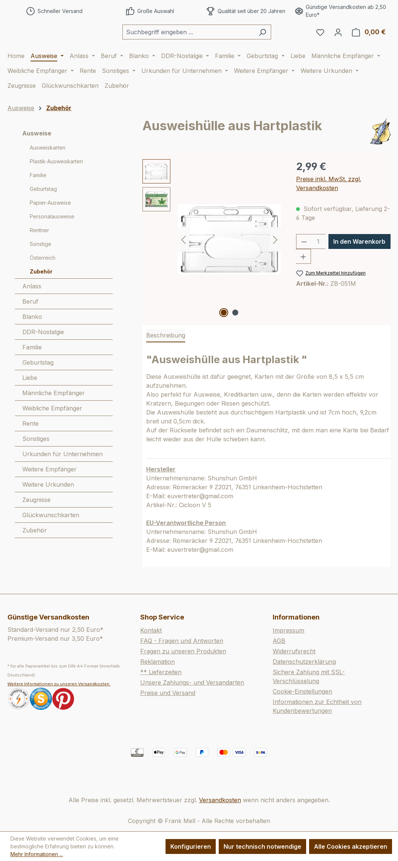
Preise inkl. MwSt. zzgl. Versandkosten (328, 203)
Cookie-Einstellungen (302, 691)
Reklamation (157, 662)
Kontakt (151, 630)
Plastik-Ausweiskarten (56, 181)
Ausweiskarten (47, 167)
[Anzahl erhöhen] (303, 276)
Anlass (31, 306)
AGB (279, 641)
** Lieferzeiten (161, 672)
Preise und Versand (167, 693)
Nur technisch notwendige (262, 846)
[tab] (165, 355)
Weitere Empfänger (49, 489)
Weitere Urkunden (48, 504)
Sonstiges (35, 458)
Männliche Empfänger (53, 413)
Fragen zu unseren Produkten (183, 651)
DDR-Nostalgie (43, 352)
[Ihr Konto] (338, 42)
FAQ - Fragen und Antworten (181, 641)
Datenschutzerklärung (304, 662)
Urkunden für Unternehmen (62, 474)
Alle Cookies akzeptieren (350, 846)
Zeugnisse (36, 520)
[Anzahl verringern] (304, 261)
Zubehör (41, 291)
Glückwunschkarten (50, 535)
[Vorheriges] (183, 259)
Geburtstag (43, 209)
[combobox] (207, 42)
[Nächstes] (275, 259)
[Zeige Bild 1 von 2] (224, 333)
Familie (38, 195)
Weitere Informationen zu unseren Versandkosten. (58, 684)
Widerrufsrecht (294, 651)
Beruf (30, 321)
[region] (211, 259)
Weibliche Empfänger (52, 428)
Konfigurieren (190, 846)
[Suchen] (281, 42)
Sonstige (40, 264)
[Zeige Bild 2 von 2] (235, 333)
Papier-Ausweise (50, 223)
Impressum (288, 630)
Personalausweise (52, 236)
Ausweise (36, 153)
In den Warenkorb (359, 261)
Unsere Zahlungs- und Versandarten (192, 682)
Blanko (32, 336)
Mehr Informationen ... (36, 854)
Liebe (29, 397)
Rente (30, 443)
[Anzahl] (318, 261)
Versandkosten (220, 800)
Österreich (42, 278)
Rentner (39, 250)
